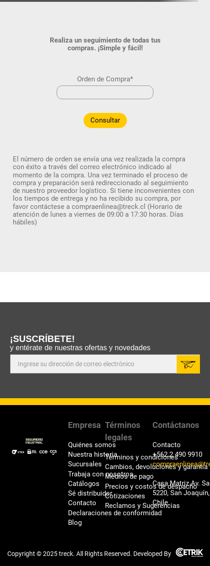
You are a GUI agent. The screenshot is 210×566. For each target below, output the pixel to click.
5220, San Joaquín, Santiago (176, 493)
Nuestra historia (86, 455)
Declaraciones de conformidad (86, 513)
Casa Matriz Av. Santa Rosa (176, 483)
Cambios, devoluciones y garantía (128, 467)
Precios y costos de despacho (128, 487)
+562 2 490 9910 (176, 455)
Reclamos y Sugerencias (128, 506)
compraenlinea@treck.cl (176, 464)
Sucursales (85, 464)
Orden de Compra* (105, 79)
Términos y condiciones (128, 457)
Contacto (82, 503)
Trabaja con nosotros (86, 474)
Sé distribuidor (86, 493)
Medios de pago (128, 477)
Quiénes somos (86, 445)
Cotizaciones (125, 496)
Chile (160, 503)
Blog (75, 523)
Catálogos (84, 484)
